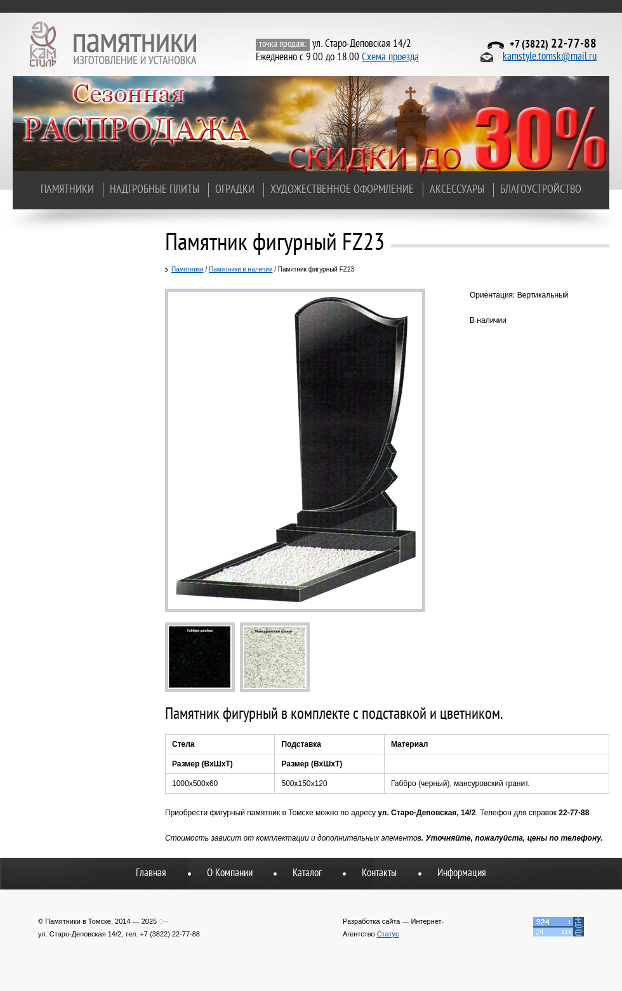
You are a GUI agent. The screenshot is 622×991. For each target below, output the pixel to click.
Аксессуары (457, 190)
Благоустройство (540, 190)
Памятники (67, 190)
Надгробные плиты (154, 190)
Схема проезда (390, 58)
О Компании (230, 874)
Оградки (235, 190)
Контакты (379, 874)
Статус (388, 934)
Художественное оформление (342, 190)
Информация (461, 874)
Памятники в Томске (114, 44)
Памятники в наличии (240, 269)
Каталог (307, 874)
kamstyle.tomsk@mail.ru (550, 57)
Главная (151, 874)
